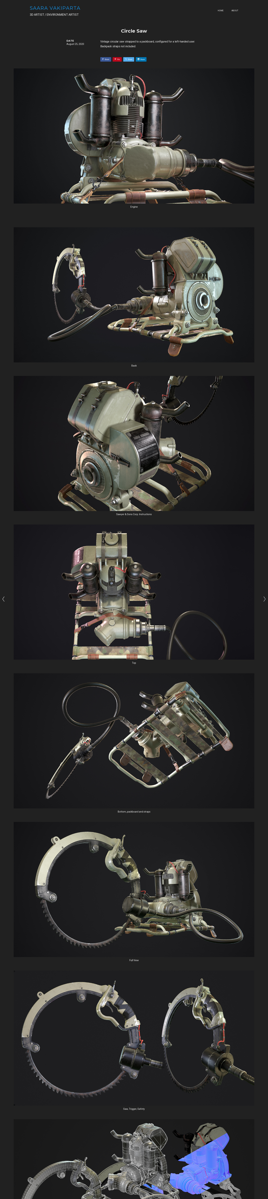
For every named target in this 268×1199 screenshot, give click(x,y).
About (234, 10)
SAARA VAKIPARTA (55, 8)
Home (221, 10)
